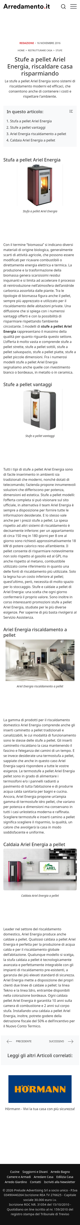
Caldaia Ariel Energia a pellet (32, 140)
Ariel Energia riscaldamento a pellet (38, 133)
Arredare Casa (43, 1177)
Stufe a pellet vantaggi (27, 127)
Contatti (35, 1182)
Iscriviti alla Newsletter (59, 1182)
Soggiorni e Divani (35, 1172)
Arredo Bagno (60, 1172)
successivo (61, 1041)
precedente (19, 1041)
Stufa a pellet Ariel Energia (31, 121)
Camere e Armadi (19, 1177)
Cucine (14, 1172)
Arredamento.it (26, 6)
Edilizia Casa (64, 1177)
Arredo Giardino (16, 1182)
